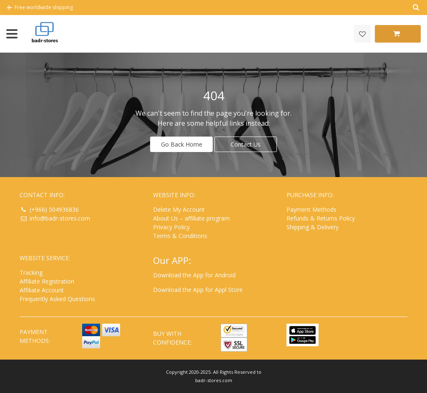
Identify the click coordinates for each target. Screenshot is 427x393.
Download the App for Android (194, 275)
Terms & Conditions (180, 236)
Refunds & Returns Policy (320, 218)
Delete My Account (179, 209)
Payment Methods (311, 209)
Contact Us (246, 144)
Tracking (31, 272)
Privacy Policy (171, 227)
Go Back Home (181, 144)
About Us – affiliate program (191, 218)
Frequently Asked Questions (57, 299)
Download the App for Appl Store (198, 290)
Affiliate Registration (47, 281)
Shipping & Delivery (312, 227)
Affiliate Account (42, 290)
